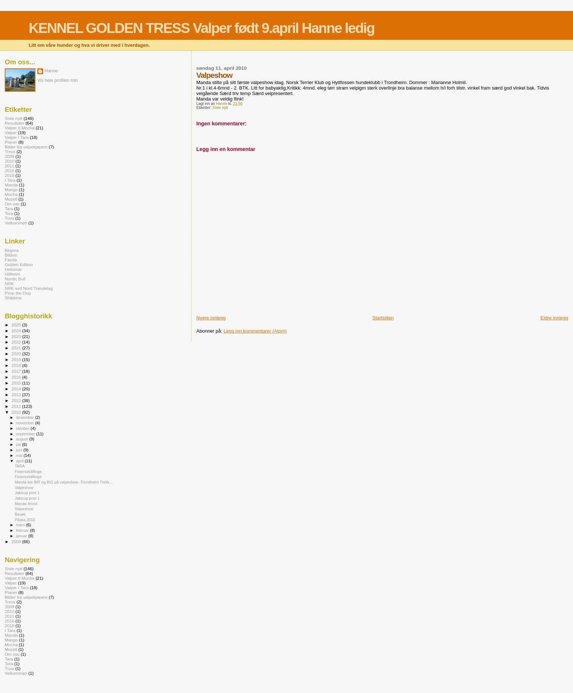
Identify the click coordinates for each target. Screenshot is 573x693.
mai (20, 455)
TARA (19, 466)
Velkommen (16, 222)
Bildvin (11, 255)
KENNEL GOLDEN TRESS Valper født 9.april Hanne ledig (201, 28)
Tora (9, 213)
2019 (16, 359)
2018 (9, 175)
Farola (11, 259)
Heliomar (13, 269)
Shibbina (13, 297)
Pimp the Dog (18, 293)
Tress (10, 151)
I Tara (10, 180)
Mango (11, 189)
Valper (11, 132)
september (26, 434)
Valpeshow (24, 487)
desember (25, 417)
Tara (9, 208)
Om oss (12, 203)
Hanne (51, 70)
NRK (9, 283)
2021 (16, 347)
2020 (16, 353)
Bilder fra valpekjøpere (26, 146)
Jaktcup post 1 (27, 493)
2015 (16, 382)
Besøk (20, 514)
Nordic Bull (15, 278)
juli (19, 444)
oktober (23, 428)
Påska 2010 (25, 520)
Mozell (11, 199)
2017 (16, 371)
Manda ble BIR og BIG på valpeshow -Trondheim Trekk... (64, 482)
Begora (12, 250)
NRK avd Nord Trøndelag (29, 288)
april (20, 461)
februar (23, 530)
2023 (16, 336)
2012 (16, 400)
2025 (16, 324)
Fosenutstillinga (28, 471)
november (25, 423)
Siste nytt (220, 108)
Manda (11, 184)
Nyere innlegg (210, 318)
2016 (9, 170)
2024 (16, 330)
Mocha (11, 194)
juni (19, 450)
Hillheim (12, 274)
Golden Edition (19, 264)
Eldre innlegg (554, 318)
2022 (16, 342)
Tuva (9, 218)
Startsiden (383, 318)
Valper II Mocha (19, 127)
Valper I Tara (17, 137)
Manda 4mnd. (26, 503)
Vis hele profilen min (57, 80)
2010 (9, 161)
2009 (9, 156)
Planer (11, 142)
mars (21, 525)
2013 (16, 394)
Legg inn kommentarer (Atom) (255, 331)
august (23, 439)
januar (22, 536)
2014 (16, 388)
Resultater (14, 123)
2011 (9, 165)
